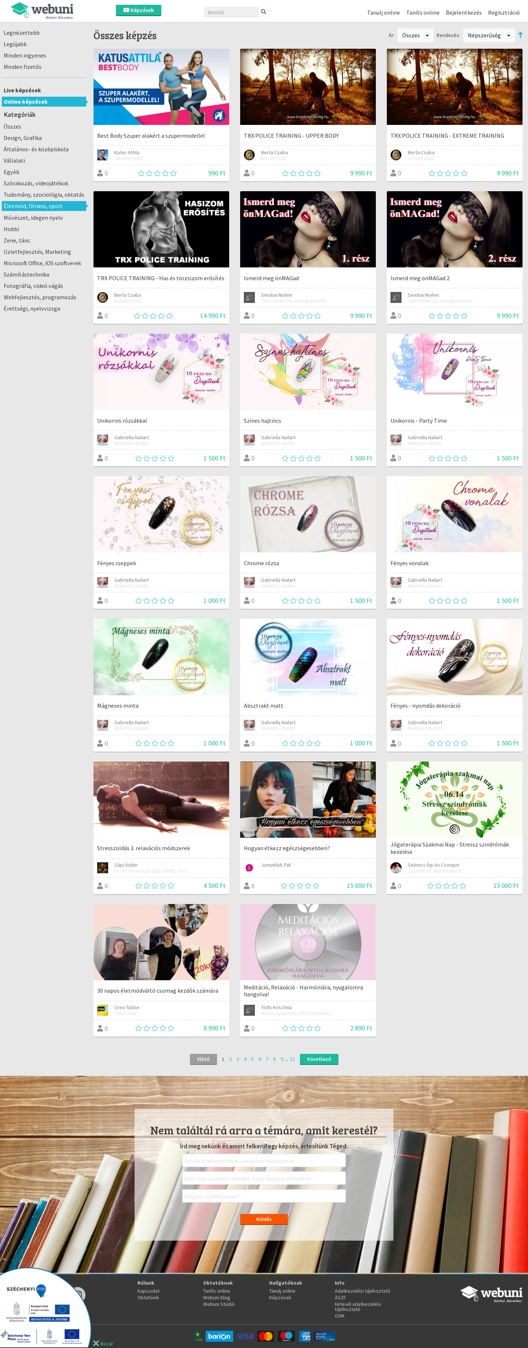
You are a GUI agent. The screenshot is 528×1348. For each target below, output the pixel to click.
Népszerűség (489, 35)
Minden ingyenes (25, 55)
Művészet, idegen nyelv (33, 217)
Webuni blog (216, 1297)
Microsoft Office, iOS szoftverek (42, 263)
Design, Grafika (23, 137)
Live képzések (22, 90)
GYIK (340, 1315)
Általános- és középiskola (36, 149)
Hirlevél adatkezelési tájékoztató (358, 1306)
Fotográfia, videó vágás (33, 285)
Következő (319, 1059)
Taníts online (423, 12)
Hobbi (11, 229)
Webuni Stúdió (219, 1304)
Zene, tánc (17, 240)
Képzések (138, 10)
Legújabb (15, 44)
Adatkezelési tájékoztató (362, 1291)
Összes (12, 126)
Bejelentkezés (464, 12)
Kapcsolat (149, 1291)
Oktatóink (148, 1297)
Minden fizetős (22, 66)
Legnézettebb (22, 32)
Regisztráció (504, 12)
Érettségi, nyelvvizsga (32, 308)
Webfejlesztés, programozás (40, 297)
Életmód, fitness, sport (33, 206)
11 (292, 1059)
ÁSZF (340, 1297)
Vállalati (14, 160)
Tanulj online (383, 12)
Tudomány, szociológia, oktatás (44, 194)
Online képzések (26, 101)
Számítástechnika (26, 274)
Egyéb (11, 171)
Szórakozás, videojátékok (36, 183)
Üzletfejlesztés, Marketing (37, 251)
